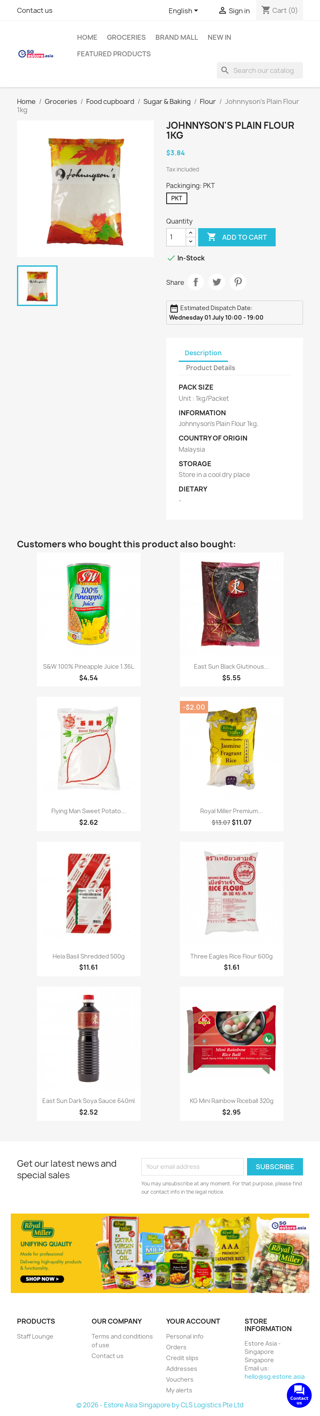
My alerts (179, 1390)
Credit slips (182, 1358)
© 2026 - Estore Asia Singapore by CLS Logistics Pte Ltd (160, 1405)
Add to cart (237, 237)
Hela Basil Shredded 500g (89, 956)
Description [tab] (203, 353)
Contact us (35, 10)
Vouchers (180, 1379)
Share (195, 282)
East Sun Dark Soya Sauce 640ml (88, 1101)
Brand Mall (176, 37)
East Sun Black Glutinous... (231, 666)
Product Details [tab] (210, 368)
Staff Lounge (35, 1336)
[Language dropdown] (185, 11)
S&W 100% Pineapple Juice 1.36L (88, 666)
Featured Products (114, 53)
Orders (176, 1347)
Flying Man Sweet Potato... (88, 811)
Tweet (216, 282)
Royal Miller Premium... (231, 811)
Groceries (126, 37)
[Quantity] (176, 237)
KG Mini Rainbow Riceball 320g (232, 1101)
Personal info (185, 1336)
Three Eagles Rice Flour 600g (231, 956)
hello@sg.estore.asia (275, 1376)
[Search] (260, 70)
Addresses (181, 1369)
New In (219, 37)
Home (87, 37)
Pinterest (238, 282)
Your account (193, 1321)
